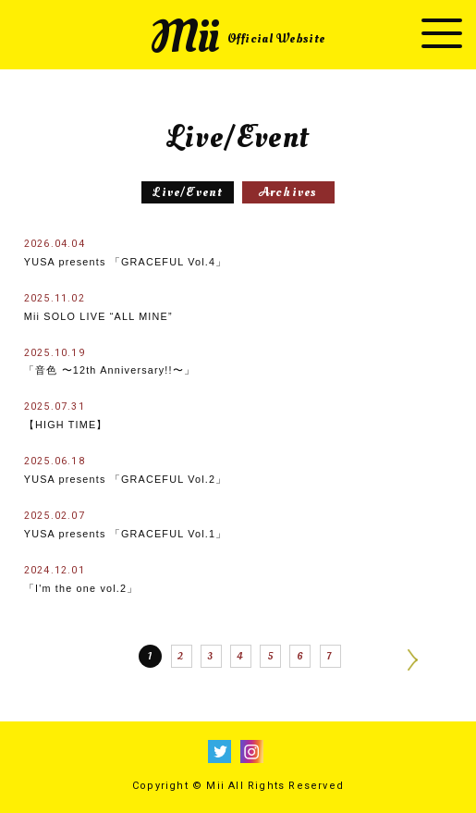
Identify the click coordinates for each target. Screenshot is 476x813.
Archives (288, 192)
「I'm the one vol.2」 (81, 579)
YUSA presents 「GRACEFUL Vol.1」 (125, 524)
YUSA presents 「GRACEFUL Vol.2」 (125, 470)
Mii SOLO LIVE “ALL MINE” (98, 307)
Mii (237, 37)
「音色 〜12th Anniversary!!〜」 (109, 361)
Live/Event (188, 192)
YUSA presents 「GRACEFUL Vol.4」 (125, 252)
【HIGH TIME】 (66, 415)
